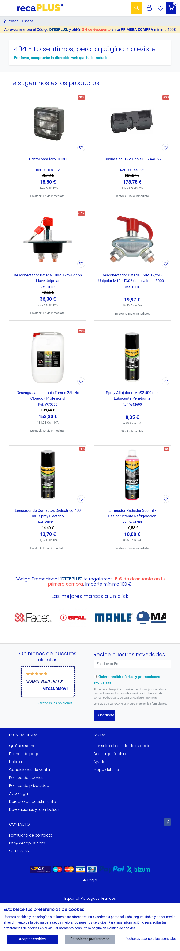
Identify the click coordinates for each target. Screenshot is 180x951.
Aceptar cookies (32, 939)
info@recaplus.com (27, 843)
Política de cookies (26, 777)
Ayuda (99, 761)
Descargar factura (111, 753)
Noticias (16, 761)
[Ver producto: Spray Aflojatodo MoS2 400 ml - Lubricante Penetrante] (132, 357)
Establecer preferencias (89, 939)
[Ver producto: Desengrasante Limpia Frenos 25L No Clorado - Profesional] (47, 357)
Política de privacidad (29, 785)
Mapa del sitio (106, 769)
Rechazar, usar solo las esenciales (149, 939)
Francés (108, 898)
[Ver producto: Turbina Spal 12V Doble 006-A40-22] (132, 123)
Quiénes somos (23, 745)
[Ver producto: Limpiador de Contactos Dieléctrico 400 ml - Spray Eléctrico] (47, 475)
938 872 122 (19, 851)
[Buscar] (136, 8)
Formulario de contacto (30, 835)
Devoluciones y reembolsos (34, 809)
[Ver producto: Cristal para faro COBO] (47, 123)
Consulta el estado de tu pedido (123, 745)
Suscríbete (105, 715)
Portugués (90, 898)
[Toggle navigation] (6, 8)
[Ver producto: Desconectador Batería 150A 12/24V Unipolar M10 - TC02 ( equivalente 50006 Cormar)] (132, 239)
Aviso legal (19, 793)
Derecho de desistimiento (32, 801)
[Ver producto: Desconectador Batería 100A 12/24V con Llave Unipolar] (47, 239)
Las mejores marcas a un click (90, 596)
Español (71, 898)
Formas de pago (24, 753)
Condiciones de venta (29, 769)
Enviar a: (13, 21)
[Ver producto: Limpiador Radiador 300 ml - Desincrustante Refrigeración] (132, 475)
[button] (38, 21)
